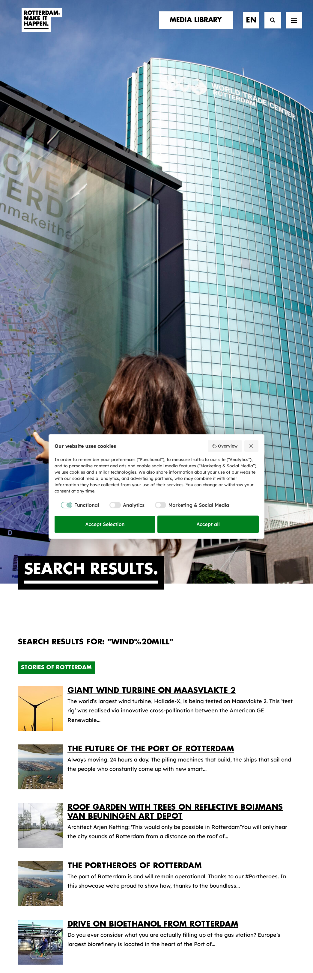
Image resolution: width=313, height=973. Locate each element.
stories (29, 760)
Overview (224, 446)
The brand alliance (117, 784)
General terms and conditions (129, 948)
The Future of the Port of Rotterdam (150, 366)
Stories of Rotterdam (56, 285)
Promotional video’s (193, 810)
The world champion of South (136, 600)
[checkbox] (77, 505)
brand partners (42, 766)
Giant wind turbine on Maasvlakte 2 (151, 308)
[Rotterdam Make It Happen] (41, 26)
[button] (294, 26)
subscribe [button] (260, 785)
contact (31, 784)
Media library (184, 773)
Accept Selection (105, 524)
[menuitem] (198, 26)
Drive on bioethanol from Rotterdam (152, 542)
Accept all (208, 524)
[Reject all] (251, 446)
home (26, 754)
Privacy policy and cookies (186, 948)
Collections (181, 782)
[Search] (270, 26)
